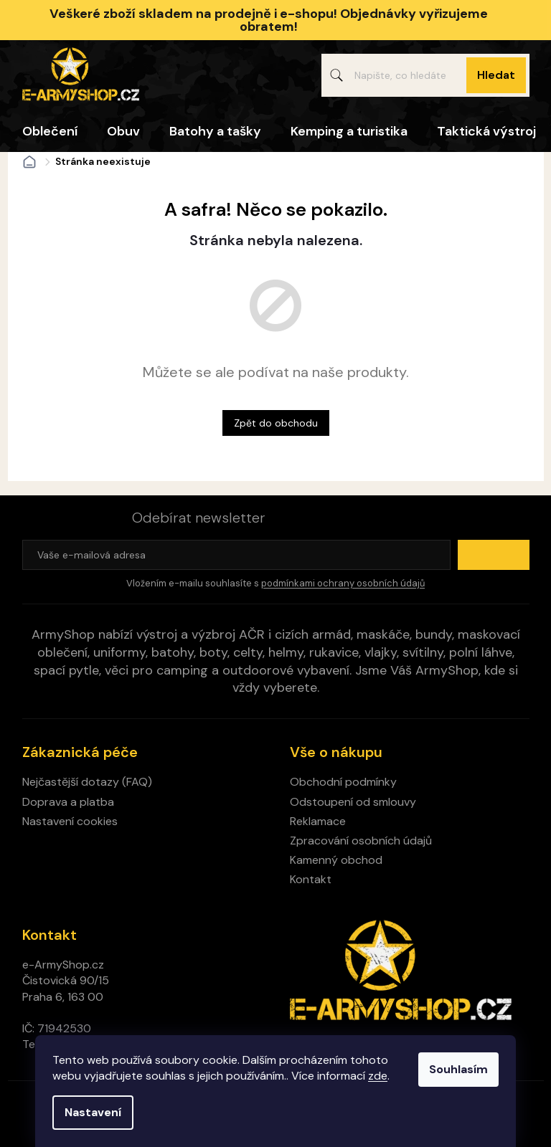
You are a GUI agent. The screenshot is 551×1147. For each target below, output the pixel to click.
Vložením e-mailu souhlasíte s (275, 583)
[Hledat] (425, 75)
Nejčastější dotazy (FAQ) (87, 781)
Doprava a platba (68, 801)
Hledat (496, 74)
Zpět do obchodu (276, 423)
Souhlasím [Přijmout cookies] (458, 1069)
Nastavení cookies (70, 821)
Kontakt (310, 879)
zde (377, 1075)
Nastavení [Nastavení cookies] (93, 1112)
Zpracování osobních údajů (361, 840)
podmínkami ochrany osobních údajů (343, 583)
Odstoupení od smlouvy (353, 801)
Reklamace (318, 821)
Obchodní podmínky (343, 781)
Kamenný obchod (336, 859)
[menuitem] (50, 131)
